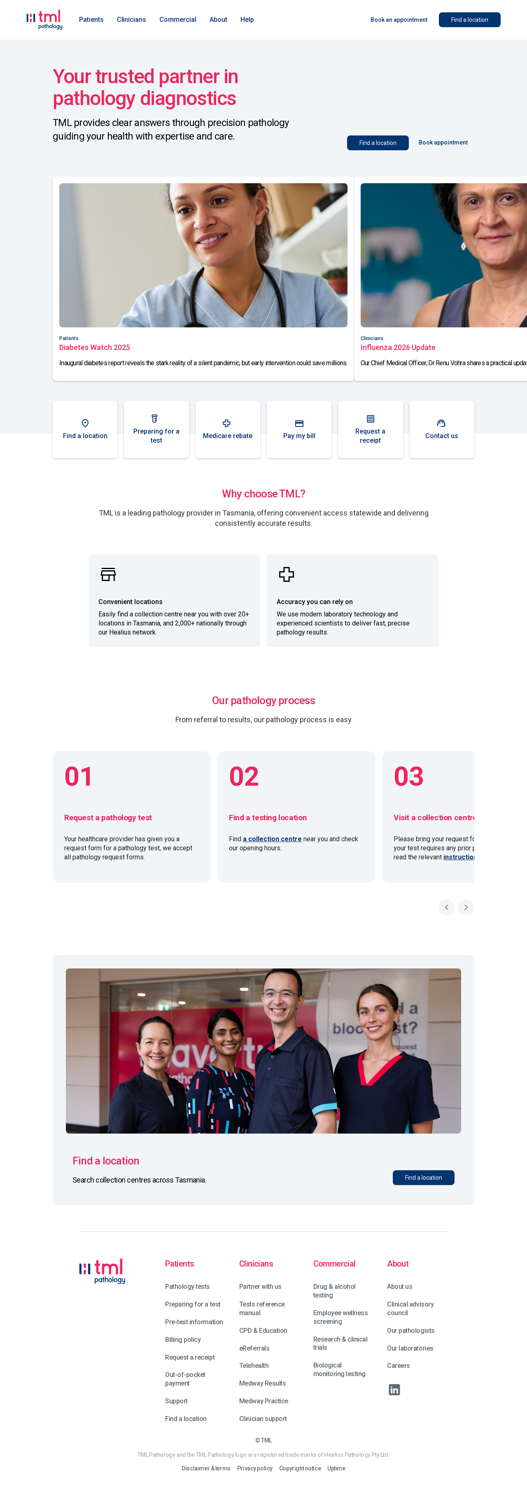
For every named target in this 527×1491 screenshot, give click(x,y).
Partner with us (260, 1286)
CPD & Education (263, 1331)
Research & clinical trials (340, 1343)
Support (176, 1401)
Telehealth (253, 1366)
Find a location (186, 1419)
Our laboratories (410, 1348)
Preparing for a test (192, 1304)
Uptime (336, 1468)
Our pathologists (410, 1331)
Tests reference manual (262, 1308)
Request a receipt (190, 1357)
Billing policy (183, 1340)
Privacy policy (255, 1468)
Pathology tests (187, 1286)
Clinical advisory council (410, 1308)
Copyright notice (300, 1468)
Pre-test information (194, 1322)
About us (399, 1286)
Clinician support (263, 1419)
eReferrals (254, 1348)
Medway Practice (263, 1401)
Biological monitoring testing (339, 1369)
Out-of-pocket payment (185, 1379)
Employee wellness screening (340, 1317)
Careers (398, 1366)
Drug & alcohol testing (334, 1291)
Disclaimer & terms (206, 1468)
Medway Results (262, 1383)
